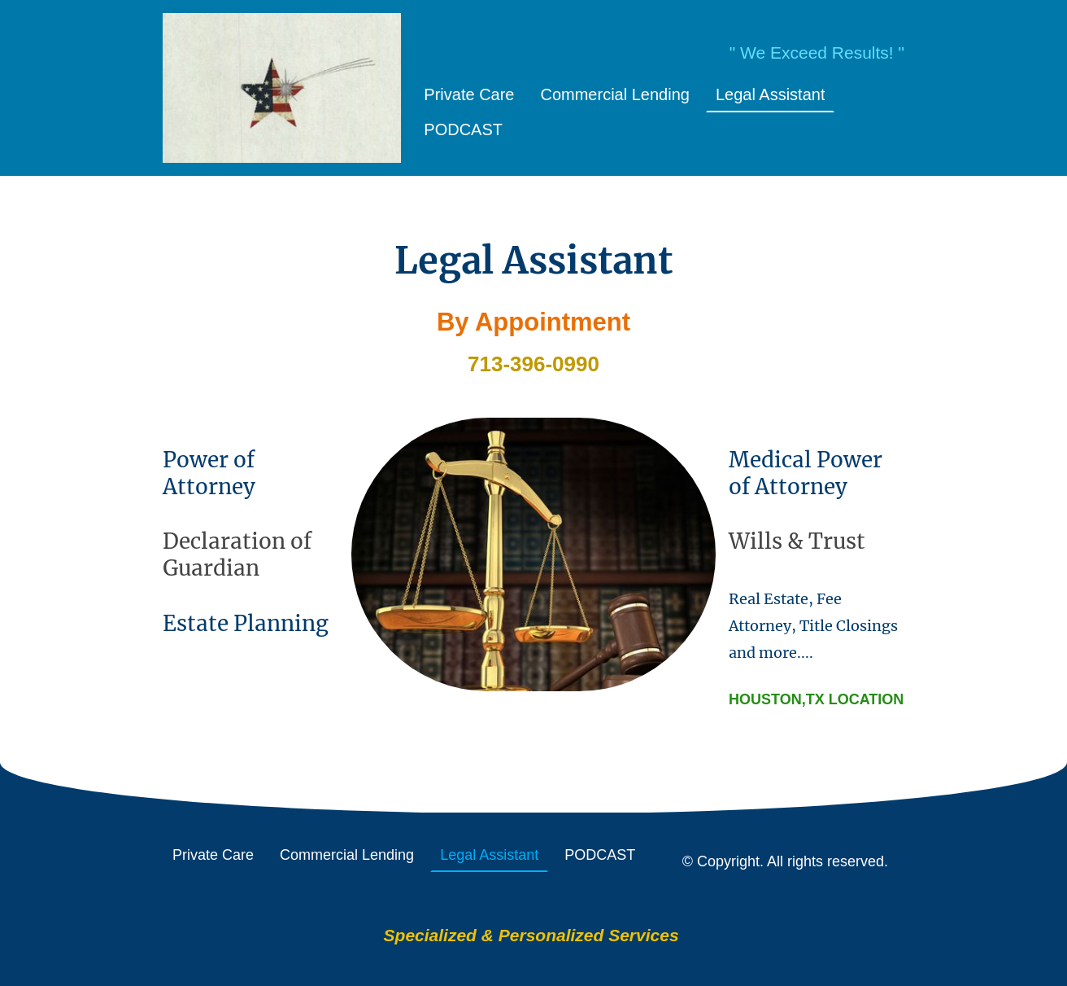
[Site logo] (282, 88)
